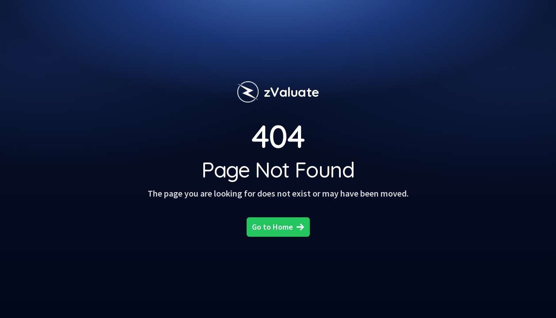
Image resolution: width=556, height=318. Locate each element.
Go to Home (278, 227)
